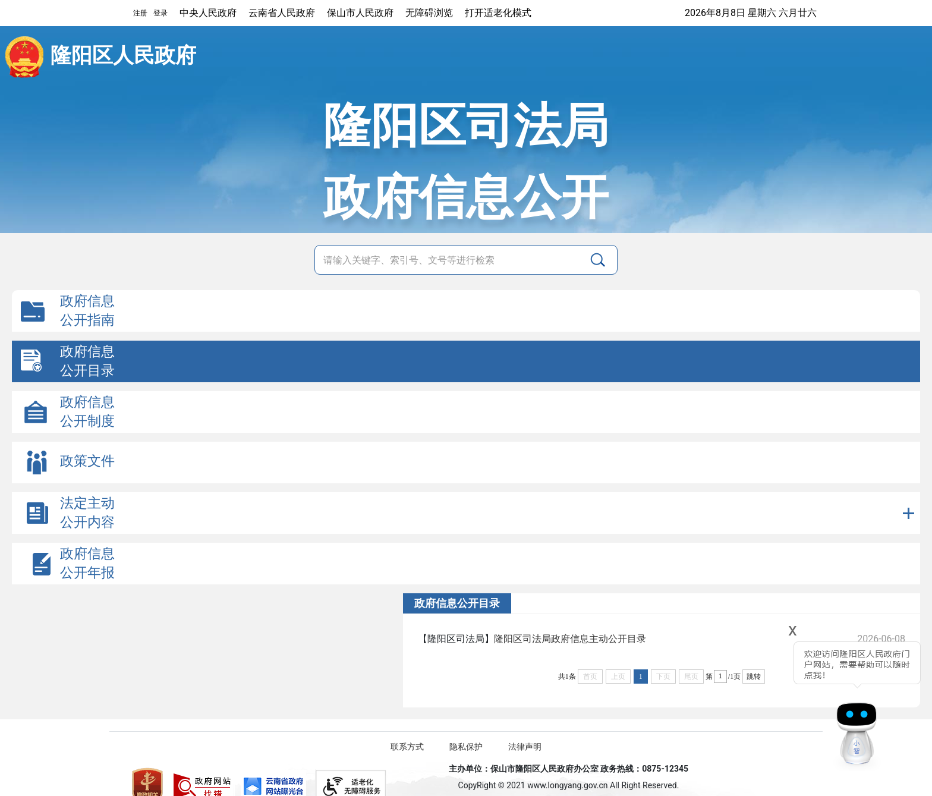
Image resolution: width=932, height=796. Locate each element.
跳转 (754, 676)
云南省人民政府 (281, 12)
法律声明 (524, 746)
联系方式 (407, 746)
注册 (140, 13)
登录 (160, 13)
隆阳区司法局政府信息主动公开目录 (570, 638)
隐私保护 (466, 746)
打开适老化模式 (498, 12)
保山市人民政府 (360, 12)
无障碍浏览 (429, 12)
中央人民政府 (208, 12)
